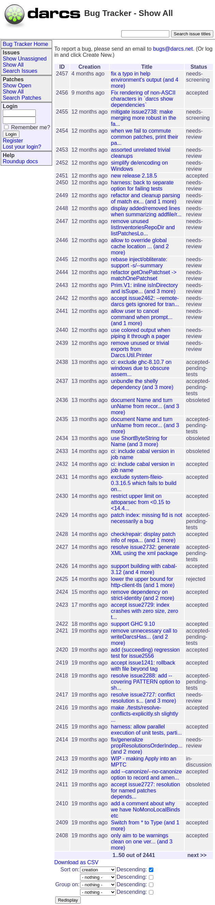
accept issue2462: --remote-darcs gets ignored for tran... (145, 301)
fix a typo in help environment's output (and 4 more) (145, 80)
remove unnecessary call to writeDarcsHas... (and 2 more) (144, 637)
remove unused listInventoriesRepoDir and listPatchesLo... (143, 227)
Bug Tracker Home (25, 44)
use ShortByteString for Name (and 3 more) (139, 441)
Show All (13, 65)
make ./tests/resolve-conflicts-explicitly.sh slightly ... (144, 714)
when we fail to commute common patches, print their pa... (144, 137)
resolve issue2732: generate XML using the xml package (145, 550)
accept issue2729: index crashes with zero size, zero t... (144, 611)
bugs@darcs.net (173, 49)
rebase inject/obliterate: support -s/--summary (139, 262)
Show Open (17, 85)
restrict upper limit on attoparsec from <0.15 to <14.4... (140, 502)
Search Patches (22, 98)
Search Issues (20, 71)
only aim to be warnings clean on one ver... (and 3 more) (142, 842)
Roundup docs (20, 161)
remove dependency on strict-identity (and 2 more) (142, 595)
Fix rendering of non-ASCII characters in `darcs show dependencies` (143, 99)
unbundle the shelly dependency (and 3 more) (142, 384)
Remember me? (30, 127)
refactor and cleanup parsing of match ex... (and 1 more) (145, 198)
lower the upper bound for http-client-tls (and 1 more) (143, 582)
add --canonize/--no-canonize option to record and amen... (146, 775)
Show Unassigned (25, 59)
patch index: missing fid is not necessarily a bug (146, 518)
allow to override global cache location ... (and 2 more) (140, 246)
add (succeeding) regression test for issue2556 (145, 653)
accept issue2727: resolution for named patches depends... (145, 791)
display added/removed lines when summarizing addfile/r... (146, 211)
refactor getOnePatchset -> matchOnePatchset (144, 275)
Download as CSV (76, 862)
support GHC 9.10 (133, 624)
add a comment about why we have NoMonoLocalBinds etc (145, 810)
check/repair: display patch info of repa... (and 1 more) (143, 537)
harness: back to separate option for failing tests (142, 185)
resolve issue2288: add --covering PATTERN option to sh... (145, 682)
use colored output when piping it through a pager (140, 333)
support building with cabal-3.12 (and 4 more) (144, 569)
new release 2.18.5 (134, 176)
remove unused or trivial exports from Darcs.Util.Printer (140, 349)
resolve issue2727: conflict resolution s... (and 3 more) (143, 698)
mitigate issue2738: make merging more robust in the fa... (143, 118)
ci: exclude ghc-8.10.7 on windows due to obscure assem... (141, 368)
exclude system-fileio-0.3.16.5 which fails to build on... (143, 483)
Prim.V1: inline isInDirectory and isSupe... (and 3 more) (144, 288)
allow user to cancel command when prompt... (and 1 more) (142, 317)
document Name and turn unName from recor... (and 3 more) (145, 406)
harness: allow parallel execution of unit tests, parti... (146, 730)
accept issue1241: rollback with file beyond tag (143, 666)
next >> (196, 855)
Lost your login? (22, 147)
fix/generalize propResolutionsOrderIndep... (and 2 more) (147, 746)
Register (13, 141)
